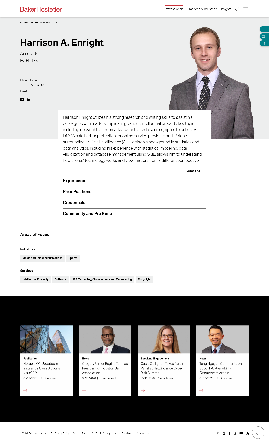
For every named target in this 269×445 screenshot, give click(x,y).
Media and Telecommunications (42, 258)
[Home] (263, 29)
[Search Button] (238, 9)
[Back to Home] (41, 9)
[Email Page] (263, 36)
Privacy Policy (62, 433)
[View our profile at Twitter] (224, 433)
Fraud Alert (127, 433)
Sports (73, 258)
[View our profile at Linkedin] (218, 433)
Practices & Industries (202, 9)
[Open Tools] (263, 43)
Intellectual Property (35, 279)
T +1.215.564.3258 (34, 85)
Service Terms (80, 433)
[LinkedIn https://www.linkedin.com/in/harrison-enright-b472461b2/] (28, 99)
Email (24, 91)
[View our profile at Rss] (247, 433)
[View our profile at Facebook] (230, 433)
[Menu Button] (246, 9)
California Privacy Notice (105, 433)
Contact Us (143, 433)
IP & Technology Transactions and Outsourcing (102, 279)
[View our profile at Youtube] (241, 433)
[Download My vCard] (22, 99)
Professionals (174, 9)
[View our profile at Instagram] (235, 433)
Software (60, 279)
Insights (226, 9)
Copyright (144, 279)
